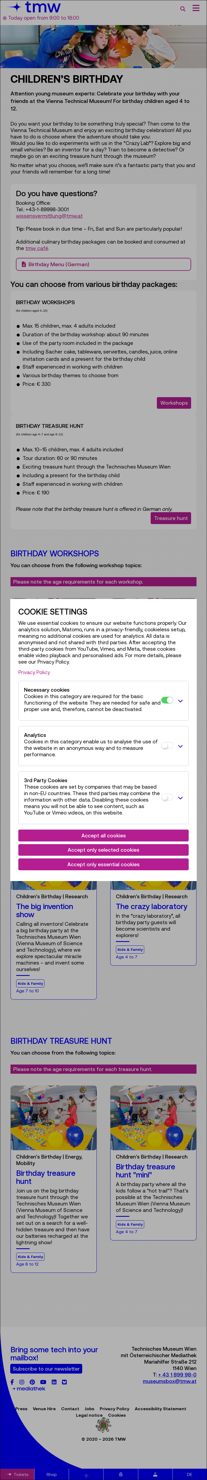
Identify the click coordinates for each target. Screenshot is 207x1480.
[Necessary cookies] (167, 700)
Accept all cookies (103, 835)
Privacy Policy (34, 672)
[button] (179, 701)
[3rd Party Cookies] (167, 797)
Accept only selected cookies (103, 850)
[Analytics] (167, 745)
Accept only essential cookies (103, 864)
